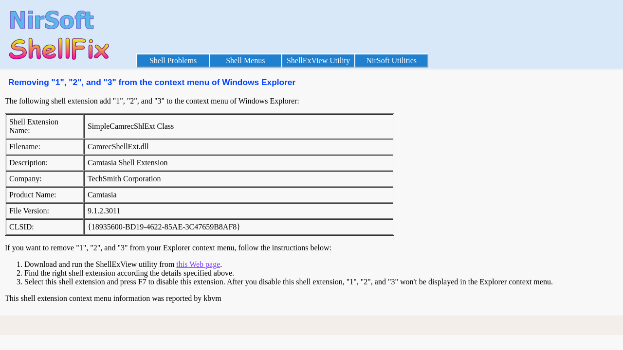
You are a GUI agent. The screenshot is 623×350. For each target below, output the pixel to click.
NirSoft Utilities (391, 60)
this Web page (198, 264)
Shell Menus (245, 60)
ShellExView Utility (318, 60)
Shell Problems (173, 60)
